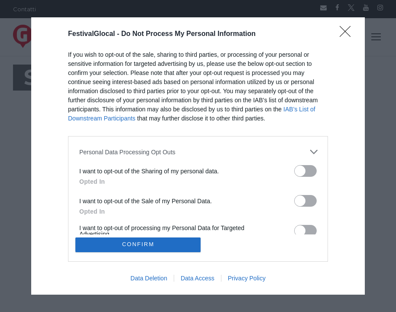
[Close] (348, 34)
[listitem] (198, 151)
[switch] (305, 171)
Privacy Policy (247, 278)
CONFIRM (138, 244)
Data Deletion (148, 278)
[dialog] (198, 156)
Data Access (197, 278)
